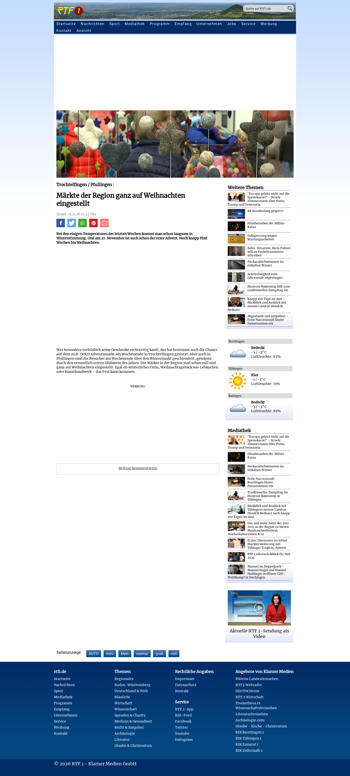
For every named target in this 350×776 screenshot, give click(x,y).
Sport (114, 24)
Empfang (183, 24)
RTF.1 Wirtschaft (250, 697)
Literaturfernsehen (252, 714)
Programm (160, 24)
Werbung (269, 24)
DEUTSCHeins (247, 691)
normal (142, 653)
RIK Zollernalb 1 (249, 750)
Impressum (184, 679)
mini (110, 653)
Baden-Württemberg (132, 685)
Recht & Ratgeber (129, 727)
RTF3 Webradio (249, 685)
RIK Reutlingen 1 (250, 732)
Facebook (183, 721)
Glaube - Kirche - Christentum (261, 726)
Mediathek (135, 24)
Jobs (231, 24)
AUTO (94, 653)
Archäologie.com (250, 720)
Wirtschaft (123, 703)
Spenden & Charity (130, 715)
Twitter (181, 727)
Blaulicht (122, 697)
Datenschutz (185, 685)
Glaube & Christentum (133, 745)
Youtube (182, 733)
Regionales (123, 679)
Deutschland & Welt (131, 691)
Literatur (122, 739)
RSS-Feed (183, 715)
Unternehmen (209, 24)
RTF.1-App (184, 709)
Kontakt (64, 30)
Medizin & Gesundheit (133, 721)
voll (174, 653)
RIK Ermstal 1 (247, 744)
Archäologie (124, 733)
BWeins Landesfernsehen (257, 679)
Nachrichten (93, 24)
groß (160, 653)
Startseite (66, 24)
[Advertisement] (175, 74)
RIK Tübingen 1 (248, 738)
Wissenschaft (125, 709)
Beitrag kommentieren (138, 468)
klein (125, 653)
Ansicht (84, 30)
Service (248, 24)
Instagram (184, 739)
